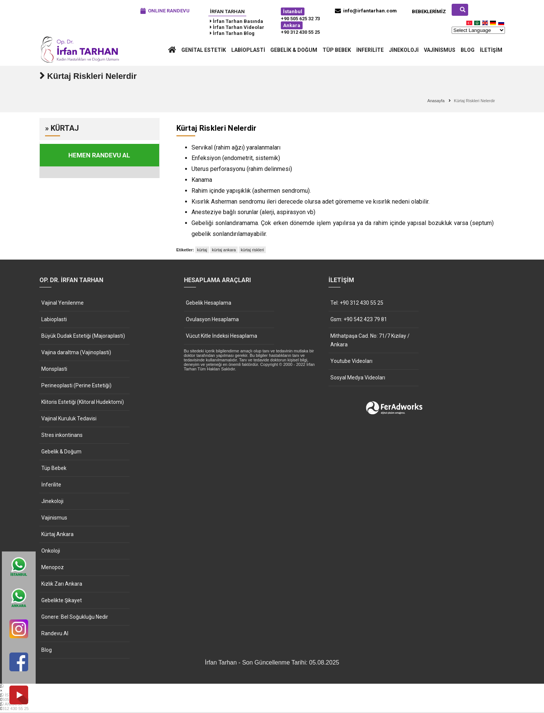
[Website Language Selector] (478, 30)
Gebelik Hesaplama (208, 303)
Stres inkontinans (62, 435)
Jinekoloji (404, 50)
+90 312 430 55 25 (300, 32)
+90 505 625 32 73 (300, 18)
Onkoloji (50, 551)
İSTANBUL (272, 697)
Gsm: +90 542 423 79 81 (358, 320)
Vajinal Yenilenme (62, 303)
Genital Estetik (203, 50)
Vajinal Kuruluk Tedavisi (68, 419)
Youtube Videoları (351, 361)
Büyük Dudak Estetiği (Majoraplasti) (83, 336)
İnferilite (370, 50)
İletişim (491, 50)
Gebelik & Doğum (293, 50)
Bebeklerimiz (429, 11)
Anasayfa (436, 101)
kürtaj (202, 250)
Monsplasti (54, 369)
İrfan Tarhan (227, 11)
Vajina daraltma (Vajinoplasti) (76, 353)
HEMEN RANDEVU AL (99, 155)
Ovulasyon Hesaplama (212, 320)
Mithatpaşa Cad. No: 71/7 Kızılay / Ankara (370, 340)
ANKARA (272, 706)
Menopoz (52, 568)
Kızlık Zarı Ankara (61, 584)
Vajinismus (439, 50)
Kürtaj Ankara (57, 535)
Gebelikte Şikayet (61, 601)
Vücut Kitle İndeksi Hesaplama (221, 336)
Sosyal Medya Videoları (357, 378)
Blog (468, 50)
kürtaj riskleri (252, 250)
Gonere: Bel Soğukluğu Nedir (74, 617)
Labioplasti (248, 50)
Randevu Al (54, 634)
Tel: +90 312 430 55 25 (356, 303)
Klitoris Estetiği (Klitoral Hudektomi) (82, 402)
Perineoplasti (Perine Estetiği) (76, 386)
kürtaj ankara (224, 250)
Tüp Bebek (336, 50)
